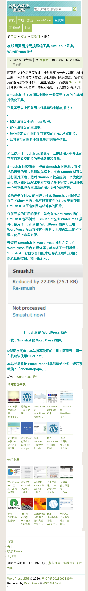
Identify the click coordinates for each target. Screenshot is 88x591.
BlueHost (34, 356)
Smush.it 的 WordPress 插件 (43, 224)
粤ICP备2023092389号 (57, 578)
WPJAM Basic (52, 583)
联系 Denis (14, 551)
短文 (24, 36)
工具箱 (11, 556)
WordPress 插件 (27, 376)
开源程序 (15, 27)
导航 (21, 20)
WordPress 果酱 (18, 578)
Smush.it (75, 82)
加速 (30, 20)
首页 (12, 20)
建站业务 (62, 364)
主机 (27, 27)
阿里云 (67, 351)
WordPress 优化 (40, 364)
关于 (10, 546)
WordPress (44, 20)
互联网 (59, 20)
